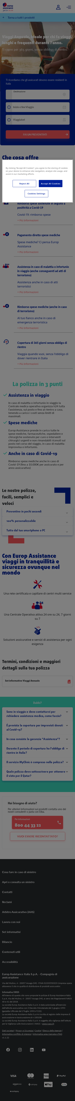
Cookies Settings (36, 193)
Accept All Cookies (50, 183)
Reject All (24, 183)
